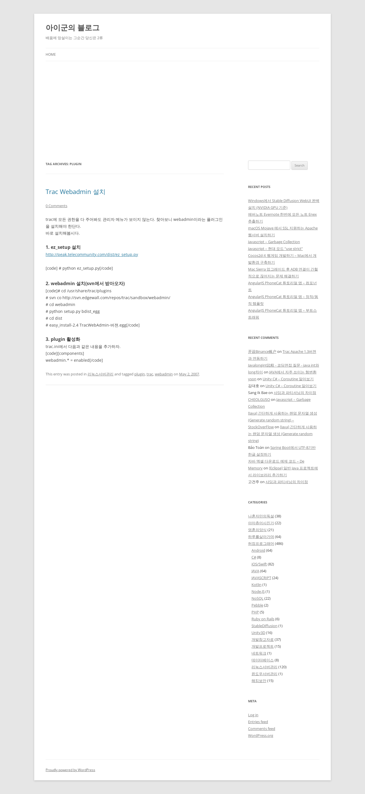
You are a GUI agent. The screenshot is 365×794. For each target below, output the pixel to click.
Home (51, 54)
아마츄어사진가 (261, 522)
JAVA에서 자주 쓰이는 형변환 (293, 372)
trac (150, 374)
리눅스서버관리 (100, 374)
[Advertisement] (182, 104)
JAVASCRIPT (261, 577)
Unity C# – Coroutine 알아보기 (288, 378)
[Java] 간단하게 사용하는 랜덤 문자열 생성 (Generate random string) (282, 433)
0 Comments (56, 205)
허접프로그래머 (261, 543)
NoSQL (257, 598)
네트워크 (259, 653)
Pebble (257, 605)
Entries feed (258, 721)
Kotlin (256, 584)
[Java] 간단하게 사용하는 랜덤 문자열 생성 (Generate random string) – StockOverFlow (282, 420)
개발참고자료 (263, 639)
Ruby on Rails (263, 618)
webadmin (164, 374)
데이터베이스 (263, 660)
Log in (253, 714)
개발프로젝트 (263, 646)
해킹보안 (259, 680)
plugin (139, 374)
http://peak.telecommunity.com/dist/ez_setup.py (92, 254)
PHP (255, 612)
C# (254, 557)
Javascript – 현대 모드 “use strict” (275, 248)
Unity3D (258, 632)
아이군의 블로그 (73, 27)
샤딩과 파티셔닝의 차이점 (295, 392)
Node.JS (258, 591)
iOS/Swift (259, 564)
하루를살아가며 (261, 536)
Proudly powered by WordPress (70, 769)
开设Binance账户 (262, 351)
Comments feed (261, 728)
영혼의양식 (257, 529)
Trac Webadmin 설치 (76, 191)
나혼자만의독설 (261, 516)
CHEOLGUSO (259, 399)
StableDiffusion (264, 625)
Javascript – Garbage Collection (274, 241)
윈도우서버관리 (264, 673)
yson (252, 378)
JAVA (255, 570)
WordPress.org (260, 735)
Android (258, 550)
